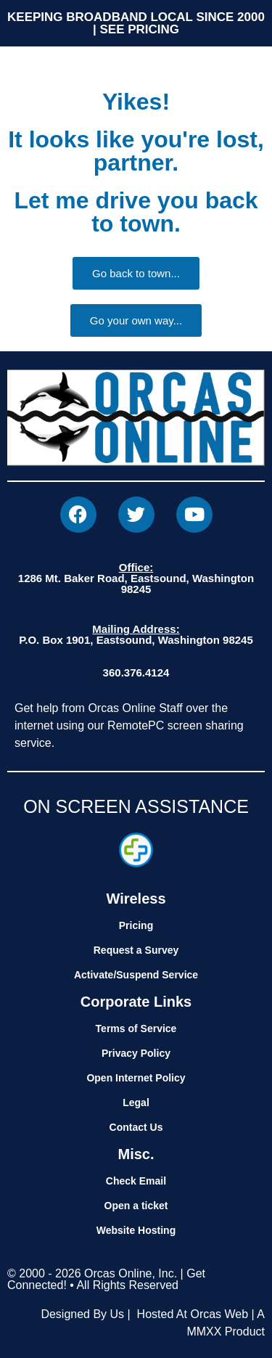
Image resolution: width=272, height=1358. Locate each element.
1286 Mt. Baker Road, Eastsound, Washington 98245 (136, 578)
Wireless (135, 899)
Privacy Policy (136, 1053)
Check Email (136, 1181)
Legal (136, 1102)
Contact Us (136, 1127)
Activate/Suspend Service (136, 975)
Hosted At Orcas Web (193, 1314)
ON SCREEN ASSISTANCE (136, 806)
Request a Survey (136, 950)
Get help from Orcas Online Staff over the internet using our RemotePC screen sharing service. (129, 725)
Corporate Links (136, 1002)
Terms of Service (136, 1028)
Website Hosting (136, 1230)
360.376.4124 (136, 672)
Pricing (136, 925)
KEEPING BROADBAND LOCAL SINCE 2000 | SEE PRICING (136, 23)
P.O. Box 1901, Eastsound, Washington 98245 (136, 634)
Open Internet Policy (135, 1078)
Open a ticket (136, 1205)
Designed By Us (82, 1314)
